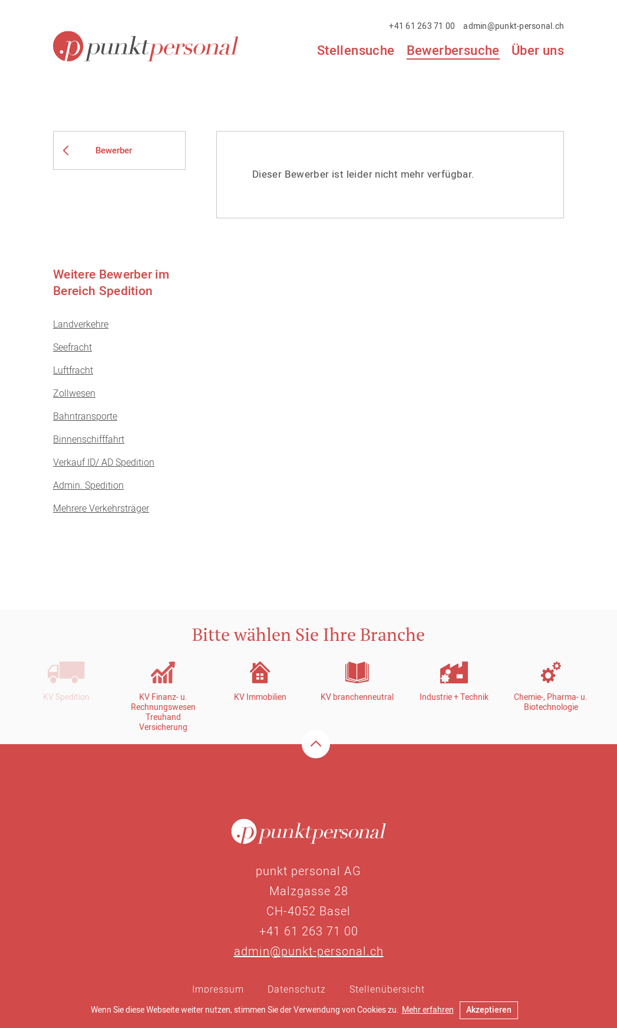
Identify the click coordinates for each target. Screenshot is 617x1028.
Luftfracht (73, 371)
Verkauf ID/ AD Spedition (103, 463)
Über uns (538, 50)
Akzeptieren (489, 1010)
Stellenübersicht (387, 990)
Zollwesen (74, 394)
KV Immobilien (260, 697)
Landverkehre (80, 324)
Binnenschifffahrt (88, 440)
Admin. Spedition (88, 486)
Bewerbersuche (453, 51)
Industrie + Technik (454, 697)
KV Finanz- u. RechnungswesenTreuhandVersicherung (163, 712)
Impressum (218, 990)
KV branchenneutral (357, 697)
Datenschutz (297, 990)
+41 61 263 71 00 (422, 26)
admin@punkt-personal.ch (513, 26)
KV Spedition (66, 697)
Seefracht (72, 348)
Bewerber (113, 150)
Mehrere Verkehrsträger (101, 509)
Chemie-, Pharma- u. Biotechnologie (551, 702)
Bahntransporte (85, 417)
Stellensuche (356, 50)
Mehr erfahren (428, 1010)
